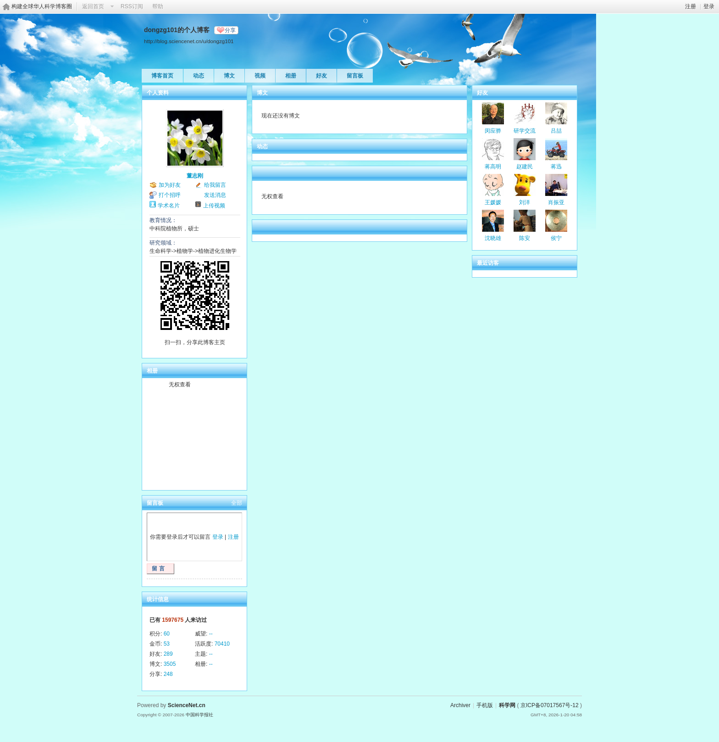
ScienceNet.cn (186, 705)
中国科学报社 (199, 714)
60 (167, 633)
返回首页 (93, 6)
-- (211, 633)
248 (168, 674)
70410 (222, 644)
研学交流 (525, 131)
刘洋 (524, 202)
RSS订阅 (132, 6)
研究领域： (163, 243)
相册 (290, 76)
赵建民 (524, 166)
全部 (236, 503)
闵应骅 (493, 131)
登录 (708, 6)
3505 (170, 664)
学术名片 (169, 205)
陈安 (524, 238)
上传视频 (214, 205)
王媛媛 (493, 202)
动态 (198, 76)
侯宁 (556, 238)
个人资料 (158, 92)
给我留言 (215, 185)
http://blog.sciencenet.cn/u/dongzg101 (189, 41)
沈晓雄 (493, 238)
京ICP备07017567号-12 (549, 705)
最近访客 (488, 263)
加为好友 (170, 185)
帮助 (157, 6)
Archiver (460, 705)
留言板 (355, 76)
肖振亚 (556, 202)
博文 (229, 76)
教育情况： (163, 220)
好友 (321, 76)
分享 (230, 30)
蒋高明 (493, 166)
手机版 (484, 705)
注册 (690, 6)
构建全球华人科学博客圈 (41, 6)
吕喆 (556, 131)
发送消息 (215, 195)
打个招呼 (170, 195)
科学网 (507, 705)
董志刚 (195, 176)
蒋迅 (556, 166)
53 (167, 644)
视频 (259, 76)
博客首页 (162, 76)
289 (168, 654)
